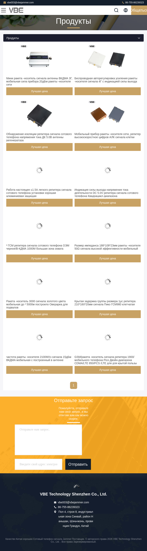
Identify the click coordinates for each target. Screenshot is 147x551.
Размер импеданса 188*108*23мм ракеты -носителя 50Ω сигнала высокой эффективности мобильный (108, 247)
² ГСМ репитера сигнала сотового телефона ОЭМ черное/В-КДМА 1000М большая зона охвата (37, 247)
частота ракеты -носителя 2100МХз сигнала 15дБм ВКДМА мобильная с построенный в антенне (38, 358)
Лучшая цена (39, 91)
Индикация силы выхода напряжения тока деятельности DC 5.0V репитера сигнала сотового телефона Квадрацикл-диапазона (106, 193)
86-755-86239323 (133, 2)
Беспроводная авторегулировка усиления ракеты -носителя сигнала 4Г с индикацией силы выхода (106, 80)
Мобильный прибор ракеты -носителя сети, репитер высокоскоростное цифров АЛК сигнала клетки (108, 135)
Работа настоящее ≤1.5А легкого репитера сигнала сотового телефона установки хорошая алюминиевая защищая (38, 193)
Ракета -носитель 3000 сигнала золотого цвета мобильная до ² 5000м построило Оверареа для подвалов (37, 304)
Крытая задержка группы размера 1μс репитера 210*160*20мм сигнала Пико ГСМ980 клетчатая (105, 303)
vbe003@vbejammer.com (18, 2)
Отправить (78, 464)
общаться (139, 10)
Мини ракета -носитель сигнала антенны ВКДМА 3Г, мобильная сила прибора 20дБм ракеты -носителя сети (39, 81)
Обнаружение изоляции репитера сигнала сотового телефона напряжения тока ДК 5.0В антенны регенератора (39, 137)
